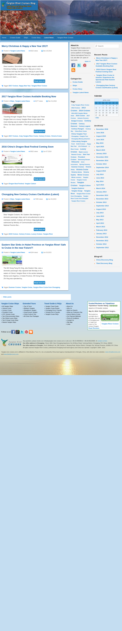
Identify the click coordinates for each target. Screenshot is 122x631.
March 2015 (100, 150)
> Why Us (69, 308)
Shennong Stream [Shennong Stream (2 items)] (84, 159)
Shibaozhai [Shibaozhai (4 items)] (75, 162)
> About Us (69, 306)
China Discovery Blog (104, 260)
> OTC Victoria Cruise (8, 314)
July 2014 (100, 174)
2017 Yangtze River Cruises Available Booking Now (29, 96)
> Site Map (69, 322)
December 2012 (102, 237)
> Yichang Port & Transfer (52, 312)
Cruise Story (36, 38)
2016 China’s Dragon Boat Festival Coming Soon (28, 147)
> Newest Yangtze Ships (8, 322)
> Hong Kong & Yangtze (30, 312)
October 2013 (101, 202)
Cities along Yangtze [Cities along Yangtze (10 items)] (79, 141)
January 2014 (101, 192)
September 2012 (102, 247)
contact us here (102, 341)
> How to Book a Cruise (73, 314)
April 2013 (100, 223)
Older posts (6, 297)
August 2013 (101, 209)
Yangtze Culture (30, 184)
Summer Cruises (15, 287)
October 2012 (101, 244)
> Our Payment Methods (73, 316)
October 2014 (101, 164)
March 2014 (100, 188)
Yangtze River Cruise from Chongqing (46, 287)
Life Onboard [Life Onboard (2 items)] (82, 146)
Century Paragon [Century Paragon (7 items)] (77, 129)
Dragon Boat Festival (16, 184)
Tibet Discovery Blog (104, 263)
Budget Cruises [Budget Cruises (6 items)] (77, 121)
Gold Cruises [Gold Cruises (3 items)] (80, 144)
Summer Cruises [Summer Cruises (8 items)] (77, 167)
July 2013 (100, 213)
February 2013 (101, 230)
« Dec (97, 118)
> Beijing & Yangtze (29, 308)
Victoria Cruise (56, 136)
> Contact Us (70, 320)
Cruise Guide (78, 82)
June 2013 (100, 216)
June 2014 (100, 178)
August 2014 (101, 171)
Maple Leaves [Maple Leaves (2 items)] (83, 152)
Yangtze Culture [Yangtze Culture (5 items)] (85, 185)
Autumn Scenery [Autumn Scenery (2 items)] (83, 118)
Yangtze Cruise (27, 287)
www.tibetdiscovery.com (11, 354)
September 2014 (102, 167)
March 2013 (100, 227)
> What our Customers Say (74, 312)
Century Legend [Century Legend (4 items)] (84, 126)
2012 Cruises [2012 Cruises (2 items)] (75, 108)
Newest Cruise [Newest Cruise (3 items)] (76, 154)
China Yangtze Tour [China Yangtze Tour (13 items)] (79, 134)
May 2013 (99, 220)
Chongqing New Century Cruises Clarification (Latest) (30, 194)
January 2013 (101, 234)
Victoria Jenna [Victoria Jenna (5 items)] (76, 172)
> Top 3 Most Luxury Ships (9, 318)
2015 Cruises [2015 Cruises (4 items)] (80, 116)
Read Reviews (93, 328)
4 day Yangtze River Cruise (28, 136)
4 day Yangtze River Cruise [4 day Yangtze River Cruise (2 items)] (80, 105)
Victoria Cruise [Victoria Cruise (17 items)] (82, 169)
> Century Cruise (6, 310)
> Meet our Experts (71, 310)
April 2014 (100, 185)
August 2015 (101, 136)
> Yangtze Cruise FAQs (51, 314)
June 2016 (100, 133)
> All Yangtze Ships (7, 306)
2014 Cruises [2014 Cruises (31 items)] (84, 111)
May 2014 (99, 181)
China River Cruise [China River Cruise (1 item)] (81, 131)
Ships (26, 38)
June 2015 (100, 140)
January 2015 (101, 153)
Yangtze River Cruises (65, 38)
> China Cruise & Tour (29, 314)
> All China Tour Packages (31, 316)
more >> (88, 61)
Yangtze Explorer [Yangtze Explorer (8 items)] (77, 188)
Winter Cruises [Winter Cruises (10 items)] (83, 175)
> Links (68, 324)
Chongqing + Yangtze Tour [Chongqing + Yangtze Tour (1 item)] (79, 136)
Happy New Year (24, 86)
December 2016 (102, 129)
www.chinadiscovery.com (112, 352)
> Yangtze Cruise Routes (52, 308)
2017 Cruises (13, 86)
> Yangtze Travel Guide (51, 306)
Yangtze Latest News (17, 51)
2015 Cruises (13, 234)
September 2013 (102, 206)
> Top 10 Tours (27, 306)
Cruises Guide (15, 38)
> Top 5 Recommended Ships (10, 316)
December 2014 (102, 157)
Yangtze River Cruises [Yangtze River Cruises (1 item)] (78, 201)
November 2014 (102, 160)
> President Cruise (7, 312)
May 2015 (99, 143)
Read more (38, 81)
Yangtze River (48, 234)
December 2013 (102, 195)
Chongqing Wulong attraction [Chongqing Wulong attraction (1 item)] (80, 139)
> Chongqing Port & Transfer (53, 310)
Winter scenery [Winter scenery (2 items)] (76, 177)
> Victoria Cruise (6, 308)
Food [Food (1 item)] (73, 144)
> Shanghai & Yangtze (29, 310)
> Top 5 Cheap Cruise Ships (9, 320)
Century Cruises (44, 136)
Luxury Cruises (36, 234)
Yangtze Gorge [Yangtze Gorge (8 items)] (76, 191)
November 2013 (102, 199)
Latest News (49, 38)
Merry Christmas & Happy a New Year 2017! (25, 46)
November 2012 (102, 241)
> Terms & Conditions (72, 318)
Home (4, 38)
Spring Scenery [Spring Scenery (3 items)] (84, 164)
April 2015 (100, 146)
